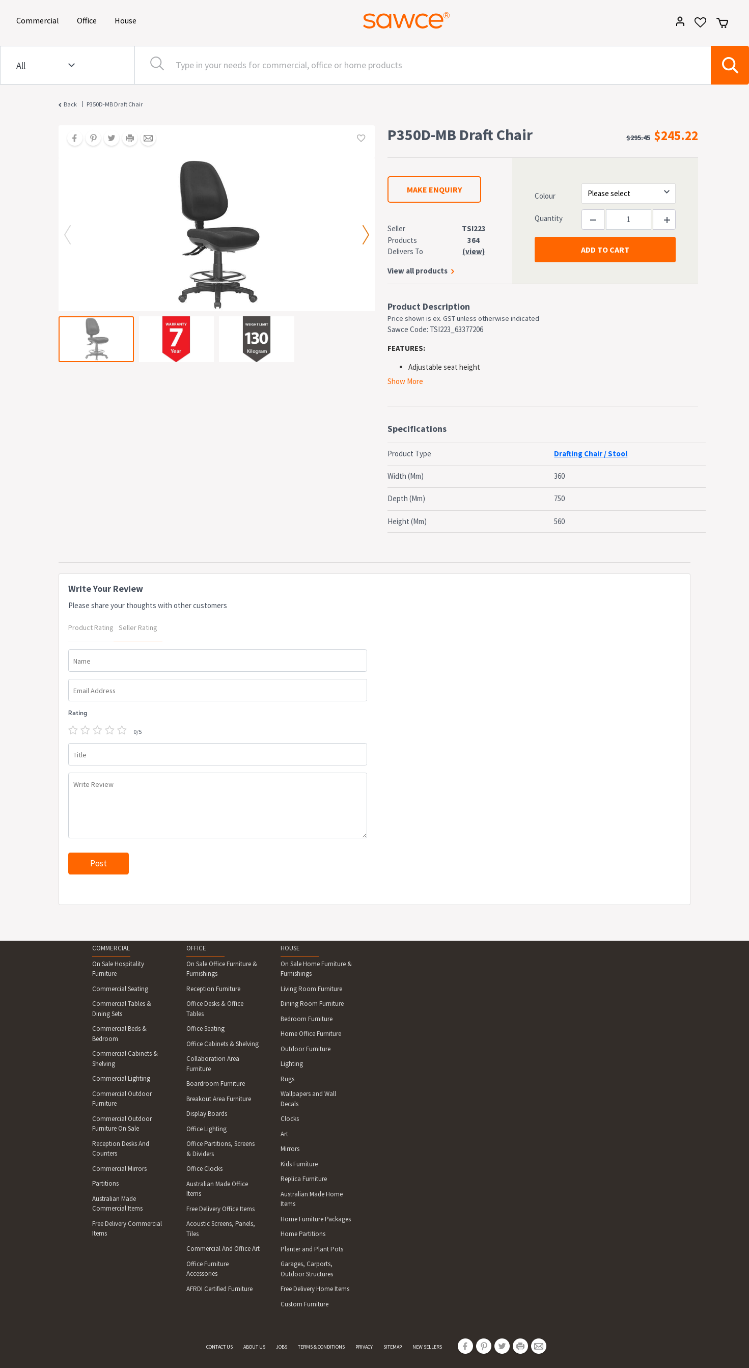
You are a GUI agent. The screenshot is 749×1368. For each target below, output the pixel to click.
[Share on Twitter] (108, 139)
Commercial (39, 19)
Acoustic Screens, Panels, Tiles (220, 1228)
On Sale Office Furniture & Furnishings (221, 969)
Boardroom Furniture (215, 1083)
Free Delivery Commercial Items (127, 1228)
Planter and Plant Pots (312, 1249)
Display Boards (206, 1113)
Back (70, 104)
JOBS (281, 1347)
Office (88, 19)
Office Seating (205, 1028)
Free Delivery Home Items (315, 1288)
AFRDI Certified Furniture (219, 1288)
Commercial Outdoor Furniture (122, 1098)
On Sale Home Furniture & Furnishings (316, 969)
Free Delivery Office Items (220, 1209)
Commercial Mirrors (119, 1168)
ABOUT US (254, 1347)
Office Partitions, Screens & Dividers (220, 1148)
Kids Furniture (299, 1164)
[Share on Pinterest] (89, 139)
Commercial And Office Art (223, 1248)
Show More (405, 381)
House (127, 19)
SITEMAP (392, 1347)
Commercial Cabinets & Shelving (125, 1058)
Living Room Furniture (311, 988)
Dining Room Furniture (312, 1003)
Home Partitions (303, 1233)
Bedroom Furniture (306, 1019)
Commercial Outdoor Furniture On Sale (122, 1123)
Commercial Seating (120, 988)
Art (284, 1134)
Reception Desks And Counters (120, 1148)
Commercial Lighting (121, 1078)
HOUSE (290, 948)
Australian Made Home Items (312, 1199)
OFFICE (196, 948)
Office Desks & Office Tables (214, 1008)
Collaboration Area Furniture (212, 1063)
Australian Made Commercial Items (117, 1203)
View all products (417, 271)
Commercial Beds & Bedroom (119, 1033)
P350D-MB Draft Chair (115, 104)
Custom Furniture (304, 1304)
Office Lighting (206, 1129)
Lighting (292, 1063)
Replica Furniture (304, 1178)
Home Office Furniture (311, 1033)
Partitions (105, 1183)
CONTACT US (219, 1347)
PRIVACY (364, 1347)
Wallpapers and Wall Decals (308, 1098)
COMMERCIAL (111, 948)
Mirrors (290, 1148)
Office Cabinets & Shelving (222, 1043)
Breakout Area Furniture (218, 1099)
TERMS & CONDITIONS (321, 1347)
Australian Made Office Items (217, 1189)
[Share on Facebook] (71, 139)
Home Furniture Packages (316, 1219)
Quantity (549, 218)
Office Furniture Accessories (207, 1269)
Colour (545, 196)
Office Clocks (204, 1168)
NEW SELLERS (427, 1347)
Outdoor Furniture (305, 1049)
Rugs (287, 1079)
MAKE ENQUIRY (434, 189)
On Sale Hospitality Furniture (118, 969)
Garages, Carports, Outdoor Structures (307, 1269)
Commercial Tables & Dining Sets (121, 1008)
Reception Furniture (213, 988)
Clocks (290, 1118)
